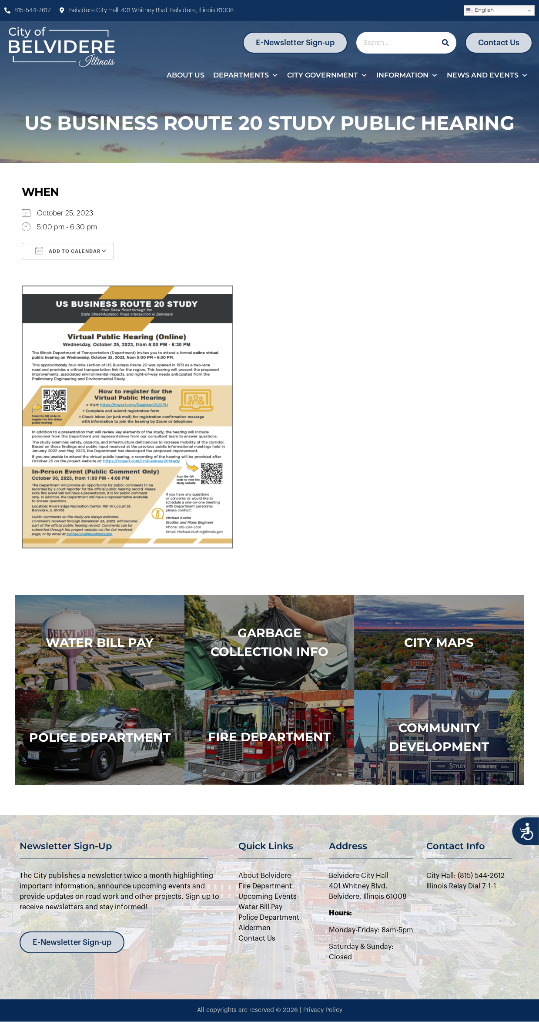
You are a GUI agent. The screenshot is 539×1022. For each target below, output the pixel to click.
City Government (327, 75)
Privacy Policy (322, 1010)
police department (100, 737)
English (480, 10)
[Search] (445, 43)
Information (407, 75)
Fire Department (269, 737)
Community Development (439, 737)
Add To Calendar (67, 251)
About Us (185, 75)
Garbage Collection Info (269, 642)
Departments (245, 75)
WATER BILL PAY (100, 642)
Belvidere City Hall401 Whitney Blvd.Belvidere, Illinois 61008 (368, 886)
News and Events (487, 75)
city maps (439, 642)
